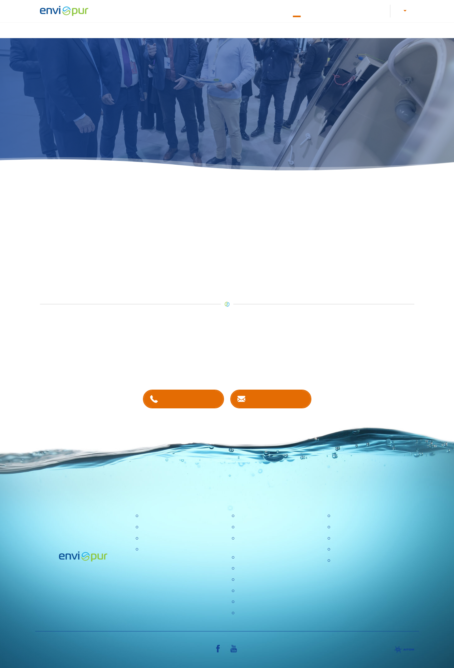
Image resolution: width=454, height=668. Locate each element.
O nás (295, 10)
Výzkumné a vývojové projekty (270, 568)
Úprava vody (216, 29)
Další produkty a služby (386, 29)
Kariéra (176, 10)
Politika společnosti (258, 557)
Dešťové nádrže (158, 549)
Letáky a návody (211, 10)
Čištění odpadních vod (165, 29)
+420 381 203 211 (189, 398)
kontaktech (184, 364)
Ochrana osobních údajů (264, 579)
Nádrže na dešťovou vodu (271, 29)
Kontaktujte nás (276, 398)
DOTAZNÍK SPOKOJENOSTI (269, 601)
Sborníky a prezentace (357, 549)
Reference (374, 10)
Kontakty (320, 10)
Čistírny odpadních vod (166, 515)
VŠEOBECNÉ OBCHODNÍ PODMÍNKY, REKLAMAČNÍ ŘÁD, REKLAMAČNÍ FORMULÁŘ (369, 568)
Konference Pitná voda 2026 (268, 612)
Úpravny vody (155, 526)
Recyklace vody (330, 29)
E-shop (347, 10)
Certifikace (344, 515)
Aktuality (246, 590)
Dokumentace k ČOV (257, 10)
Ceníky (340, 526)
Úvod (122, 29)
